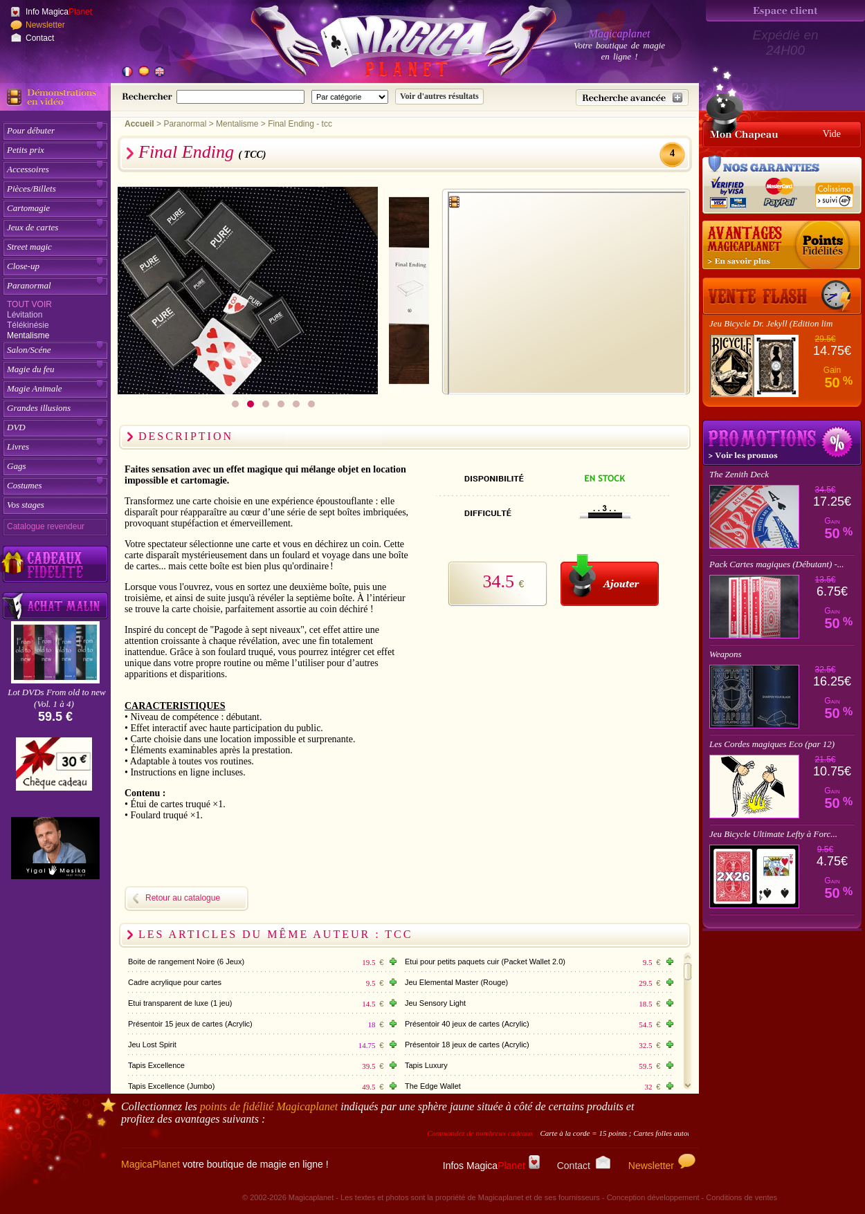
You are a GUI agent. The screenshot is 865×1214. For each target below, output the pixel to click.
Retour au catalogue (182, 898)
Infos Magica (491, 1165)
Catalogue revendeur (45, 526)
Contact (40, 38)
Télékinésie (28, 325)
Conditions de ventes (741, 1197)
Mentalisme (28, 335)
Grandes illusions (39, 408)
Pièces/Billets (31, 188)
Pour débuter (31, 130)
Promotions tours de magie (782, 443)
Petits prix (25, 150)
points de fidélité (269, 1106)
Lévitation (24, 315)
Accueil (139, 124)
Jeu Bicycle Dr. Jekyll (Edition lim (770, 323)
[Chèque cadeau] (54, 768)
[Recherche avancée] (632, 97)
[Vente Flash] (782, 296)
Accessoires (28, 169)
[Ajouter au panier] (610, 580)
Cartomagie (28, 208)
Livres (18, 446)
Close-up (23, 266)
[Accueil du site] (388, 44)
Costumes (24, 485)
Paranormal (29, 285)
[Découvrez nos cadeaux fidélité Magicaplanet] (55, 564)
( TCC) (252, 154)
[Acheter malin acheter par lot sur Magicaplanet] (55, 605)
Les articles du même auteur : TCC (275, 934)
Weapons (725, 654)
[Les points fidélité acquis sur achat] (782, 245)
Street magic (29, 246)
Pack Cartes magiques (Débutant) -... (776, 564)
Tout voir (29, 304)
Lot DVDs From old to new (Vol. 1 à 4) (56, 698)
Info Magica (59, 12)
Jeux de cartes (32, 227)
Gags (16, 466)
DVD (16, 427)
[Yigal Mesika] (55, 848)
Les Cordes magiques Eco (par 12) (772, 744)
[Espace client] (785, 10)
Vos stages (25, 504)
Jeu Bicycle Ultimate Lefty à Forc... (773, 834)
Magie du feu (31, 369)
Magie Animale (34, 388)
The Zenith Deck (739, 474)
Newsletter (45, 25)
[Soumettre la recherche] (439, 96)
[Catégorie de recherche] (349, 97)
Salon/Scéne (29, 349)
